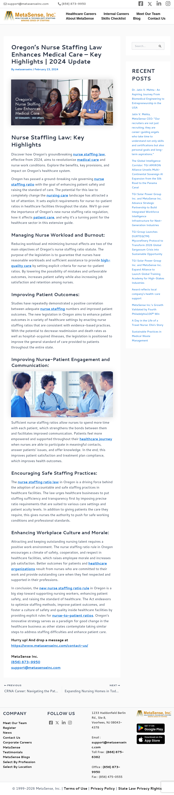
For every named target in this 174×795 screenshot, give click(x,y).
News (7, 732)
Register (9, 727)
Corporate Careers (17, 742)
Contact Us (154, 18)
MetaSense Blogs (16, 757)
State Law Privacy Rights (140, 788)
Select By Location (17, 767)
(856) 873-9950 (74, 4)
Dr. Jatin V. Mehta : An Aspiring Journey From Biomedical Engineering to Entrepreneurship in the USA (148, 98)
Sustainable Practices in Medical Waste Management (148, 358)
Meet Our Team (146, 14)
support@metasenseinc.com (28, 4)
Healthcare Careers (81, 14)
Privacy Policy (103, 788)
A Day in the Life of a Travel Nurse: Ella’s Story (146, 342)
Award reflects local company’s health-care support (147, 306)
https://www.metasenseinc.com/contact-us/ (49, 645)
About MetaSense (79, 18)
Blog (135, 18)
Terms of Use (75, 788)
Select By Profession (19, 762)
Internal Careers (115, 14)
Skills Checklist (112, 18)
